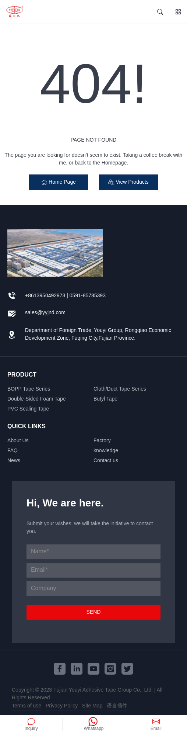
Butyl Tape (105, 399)
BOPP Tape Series (28, 389)
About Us (18, 440)
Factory (102, 440)
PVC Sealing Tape (28, 409)
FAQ (12, 450)
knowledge (106, 450)
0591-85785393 (88, 295)
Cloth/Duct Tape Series (120, 389)
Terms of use (26, 706)
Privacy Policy (62, 706)
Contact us (106, 460)
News (13, 460)
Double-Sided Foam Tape (36, 399)
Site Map (92, 706)
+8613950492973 (45, 295)
